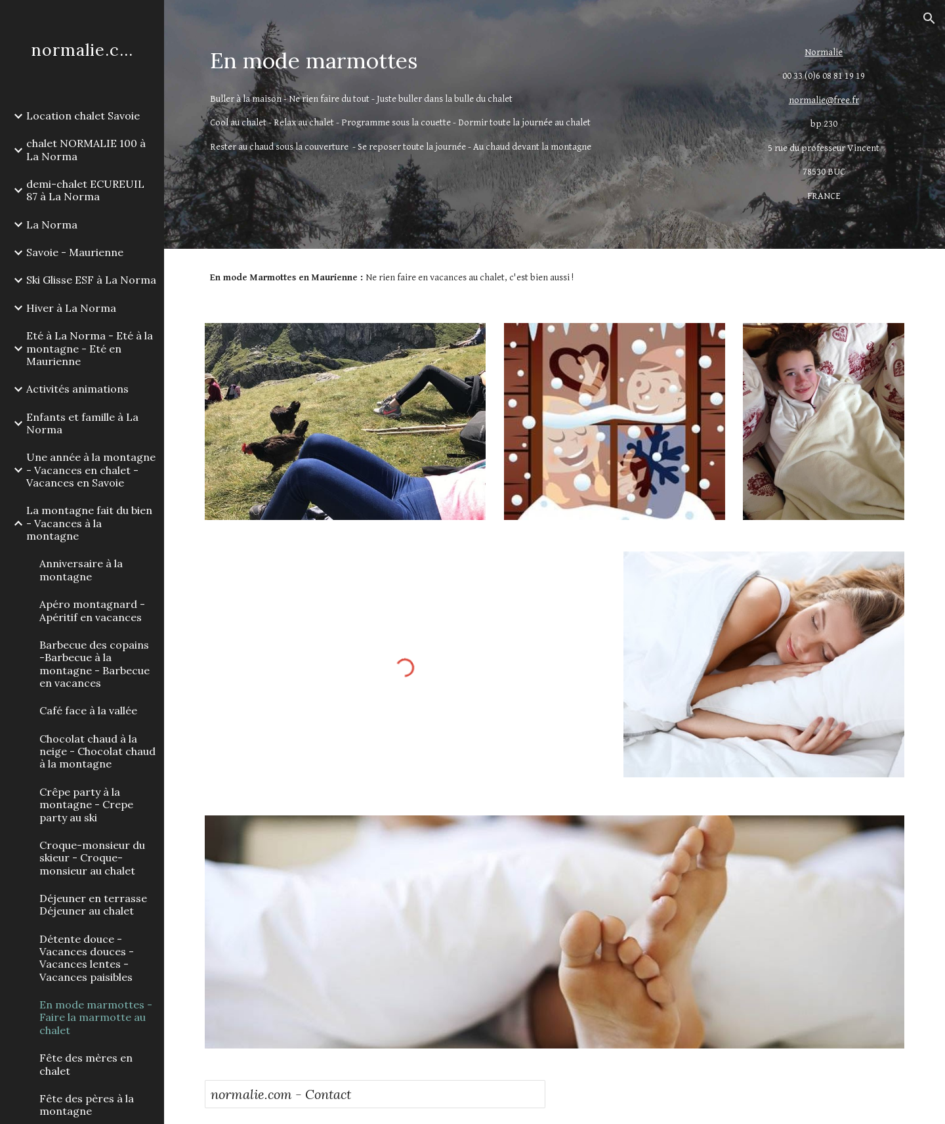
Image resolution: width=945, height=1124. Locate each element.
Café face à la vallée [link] (88, 710)
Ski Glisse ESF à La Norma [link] (91, 279)
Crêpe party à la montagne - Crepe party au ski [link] (86, 804)
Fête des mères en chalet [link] (86, 1064)
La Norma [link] (51, 224)
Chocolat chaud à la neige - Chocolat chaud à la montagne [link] (97, 751)
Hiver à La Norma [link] (71, 307)
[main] (465, 60)
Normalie (824, 52)
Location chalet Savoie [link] (83, 115)
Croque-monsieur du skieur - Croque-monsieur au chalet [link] (92, 857)
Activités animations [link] (77, 388)
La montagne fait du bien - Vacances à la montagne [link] (89, 523)
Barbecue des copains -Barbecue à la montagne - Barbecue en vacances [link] (94, 663)
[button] (929, 18)
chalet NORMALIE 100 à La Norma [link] (86, 149)
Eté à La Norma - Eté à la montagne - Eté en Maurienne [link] (89, 348)
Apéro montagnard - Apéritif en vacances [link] (92, 610)
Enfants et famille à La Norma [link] (82, 423)
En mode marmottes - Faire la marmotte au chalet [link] (95, 1017)
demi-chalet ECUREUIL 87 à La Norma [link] (85, 190)
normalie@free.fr (824, 100)
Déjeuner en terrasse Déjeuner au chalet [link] (93, 904)
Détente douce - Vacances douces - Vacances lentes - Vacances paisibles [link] (86, 958)
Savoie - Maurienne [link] (74, 252)
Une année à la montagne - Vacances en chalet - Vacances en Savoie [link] (91, 469)
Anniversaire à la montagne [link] (81, 569)
